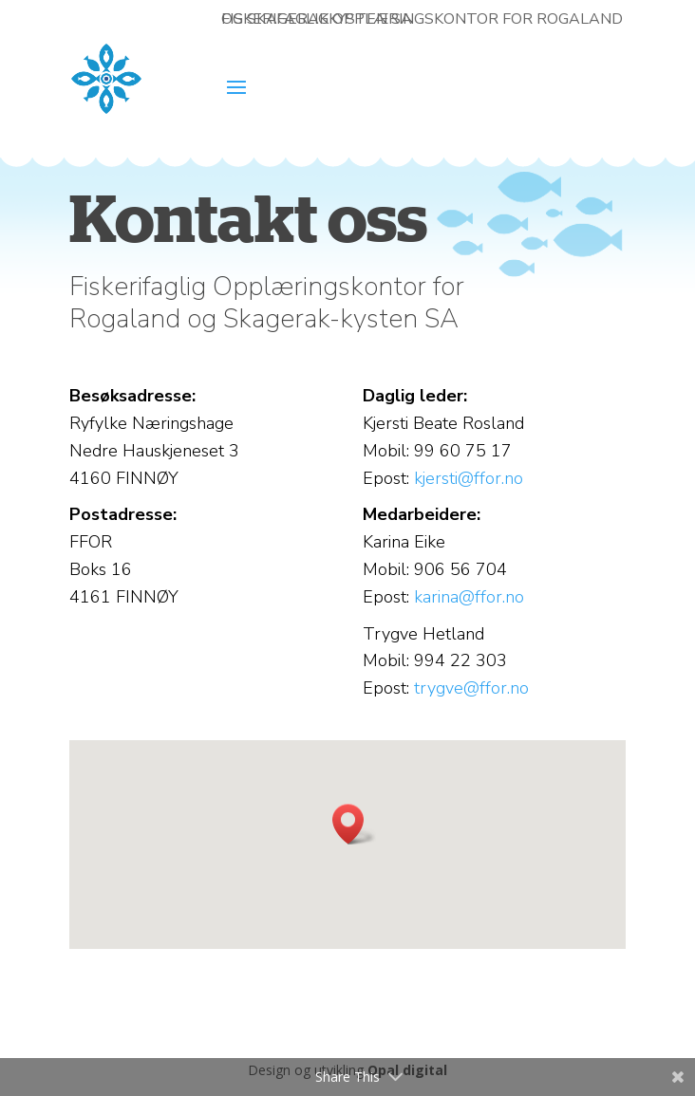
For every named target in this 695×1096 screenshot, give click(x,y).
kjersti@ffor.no (468, 478)
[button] (354, 824)
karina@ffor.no (469, 596)
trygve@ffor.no (471, 688)
